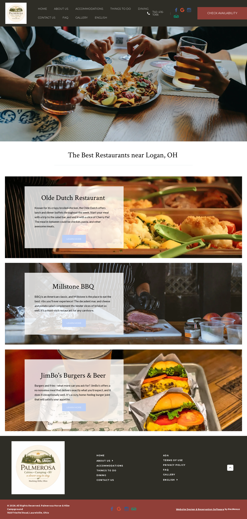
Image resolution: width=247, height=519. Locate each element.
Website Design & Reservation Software (200, 509)
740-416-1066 (158, 13)
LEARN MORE (74, 238)
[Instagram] (189, 10)
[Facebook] (176, 10)
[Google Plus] (183, 10)
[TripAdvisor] (176, 16)
